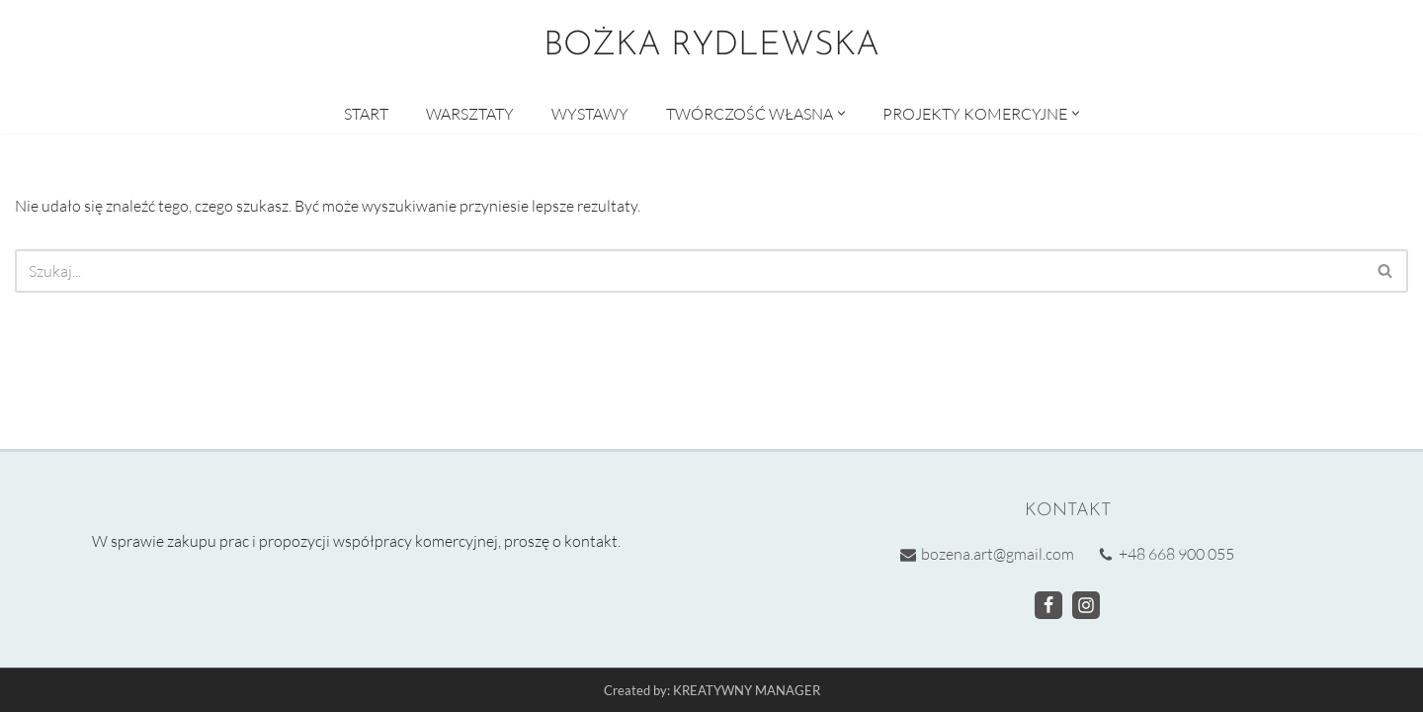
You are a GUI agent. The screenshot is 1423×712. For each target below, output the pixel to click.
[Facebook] (1048, 604)
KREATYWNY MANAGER (746, 690)
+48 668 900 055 (1176, 554)
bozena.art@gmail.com (997, 554)
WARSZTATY (470, 114)
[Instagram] (1086, 604)
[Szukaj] (689, 271)
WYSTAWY (589, 114)
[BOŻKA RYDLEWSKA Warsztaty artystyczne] (711, 46)
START (366, 114)
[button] (841, 113)
